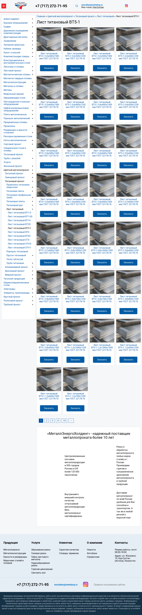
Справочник (93, 557)
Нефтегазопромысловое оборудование (16, 109)
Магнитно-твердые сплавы (18, 78)
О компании (94, 542)
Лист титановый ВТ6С (19, 236)
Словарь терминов (69, 553)
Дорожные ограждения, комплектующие (16, 31)
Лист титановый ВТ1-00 (20, 216)
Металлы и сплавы (13, 86)
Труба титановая (15, 263)
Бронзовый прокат (15, 271)
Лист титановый (105, 16)
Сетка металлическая (15, 140)
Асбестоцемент (11, 19)
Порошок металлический (17, 118)
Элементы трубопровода (17, 293)
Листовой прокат (12, 70)
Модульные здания (14, 94)
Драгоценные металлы (15, 37)
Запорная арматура (14, 44)
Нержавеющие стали (14, 97)
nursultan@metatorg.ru (92, 5)
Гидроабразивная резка (40, 564)
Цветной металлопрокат (60, 16)
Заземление (10, 41)
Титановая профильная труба (18, 196)
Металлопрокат (11, 549)
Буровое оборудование (16, 23)
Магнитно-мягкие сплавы (17, 74)
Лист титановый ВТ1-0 (19, 212)
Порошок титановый (17, 251)
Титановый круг (14, 205)
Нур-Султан (98, 7)
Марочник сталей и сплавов (13, 561)
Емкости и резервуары (15, 557)
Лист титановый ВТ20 (19, 224)
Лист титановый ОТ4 (18, 240)
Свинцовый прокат (15, 177)
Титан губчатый (14, 259)
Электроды (9, 289)
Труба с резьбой (12, 158)
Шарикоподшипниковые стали (16, 283)
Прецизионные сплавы (15, 122)
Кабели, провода (12, 48)
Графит (7, 26)
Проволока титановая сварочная (17, 186)
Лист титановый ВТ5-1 (19, 228)
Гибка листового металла (40, 558)
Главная (41, 16)
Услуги (7, 162)
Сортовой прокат (12, 144)
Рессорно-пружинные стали (18, 136)
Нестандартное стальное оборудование (17, 103)
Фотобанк (92, 553)
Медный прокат (13, 274)
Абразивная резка (40, 549)
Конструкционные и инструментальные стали (17, 61)
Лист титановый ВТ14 (19, 220)
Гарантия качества (69, 549)
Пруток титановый (16, 255)
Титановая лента (15, 191)
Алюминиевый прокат (16, 267)
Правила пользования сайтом (109, 584)
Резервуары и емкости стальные (15, 131)
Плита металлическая (15, 114)
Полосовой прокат (13, 300)
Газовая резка (38, 553)
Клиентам (65, 542)
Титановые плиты (15, 201)
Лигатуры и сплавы (14, 66)
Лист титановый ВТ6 (18, 232)
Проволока (9, 126)
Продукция (10, 542)
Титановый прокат (85, 16)
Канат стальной (12, 52)
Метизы (8, 90)
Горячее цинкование (42, 569)
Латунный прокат (14, 173)
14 (64, 420)
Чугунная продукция (14, 278)
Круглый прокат (12, 296)
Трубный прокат (12, 304)
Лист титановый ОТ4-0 (19, 243)
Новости (91, 549)
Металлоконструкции (15, 82)
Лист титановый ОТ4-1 (19, 247)
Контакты (121, 542)
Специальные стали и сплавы (15, 149)
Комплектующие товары (16, 56)
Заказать (49, 68)
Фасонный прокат (13, 166)
